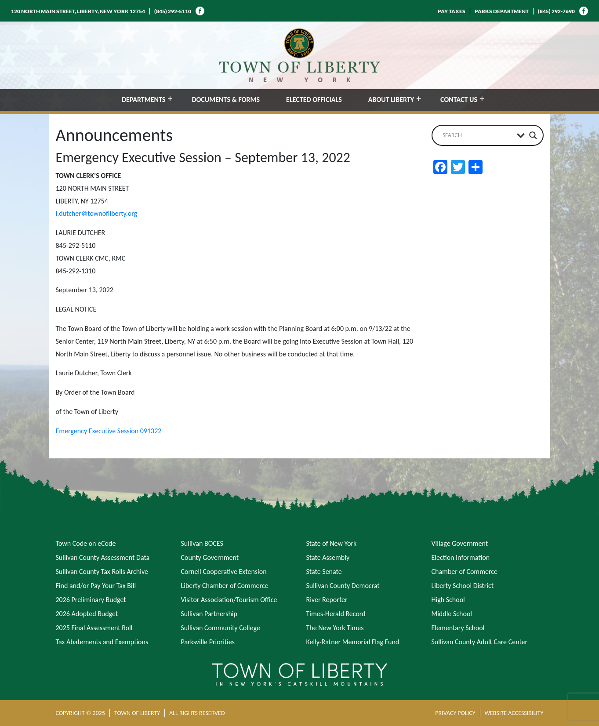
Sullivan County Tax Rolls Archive (102, 571)
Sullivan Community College (220, 628)
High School (448, 599)
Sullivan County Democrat (343, 585)
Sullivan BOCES (202, 543)
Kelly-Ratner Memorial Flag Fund (352, 642)
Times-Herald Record (336, 614)
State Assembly (328, 557)
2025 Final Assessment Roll (94, 628)
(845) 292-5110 (172, 11)
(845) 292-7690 (556, 11)
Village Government (460, 543)
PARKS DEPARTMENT (502, 11)
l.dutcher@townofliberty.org (97, 213)
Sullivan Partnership (209, 614)
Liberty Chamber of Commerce (225, 585)
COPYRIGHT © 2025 (80, 713)
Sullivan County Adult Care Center (480, 642)
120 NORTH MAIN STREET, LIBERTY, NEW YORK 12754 (78, 11)
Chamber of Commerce (464, 571)
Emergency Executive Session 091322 (109, 431)
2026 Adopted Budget (87, 614)
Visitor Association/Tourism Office (229, 599)
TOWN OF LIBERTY (137, 713)
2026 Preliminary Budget (91, 599)
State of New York (331, 543)
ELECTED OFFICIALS (314, 99)
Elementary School (458, 628)
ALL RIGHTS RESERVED (197, 713)
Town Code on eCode (86, 543)
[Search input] (477, 135)
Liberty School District (463, 585)
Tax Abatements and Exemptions (102, 642)
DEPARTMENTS (144, 99)
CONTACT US (458, 99)
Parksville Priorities (208, 642)
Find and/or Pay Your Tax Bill (96, 585)
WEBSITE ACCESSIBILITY (514, 713)
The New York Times (335, 628)
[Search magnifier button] (533, 135)
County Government (210, 557)
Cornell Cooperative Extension (224, 571)
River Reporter (327, 599)
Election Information (461, 557)
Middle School (452, 614)
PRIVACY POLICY (455, 713)
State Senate (324, 571)
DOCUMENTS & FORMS (226, 99)
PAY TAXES (451, 11)
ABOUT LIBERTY (391, 99)
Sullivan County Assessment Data (103, 557)
